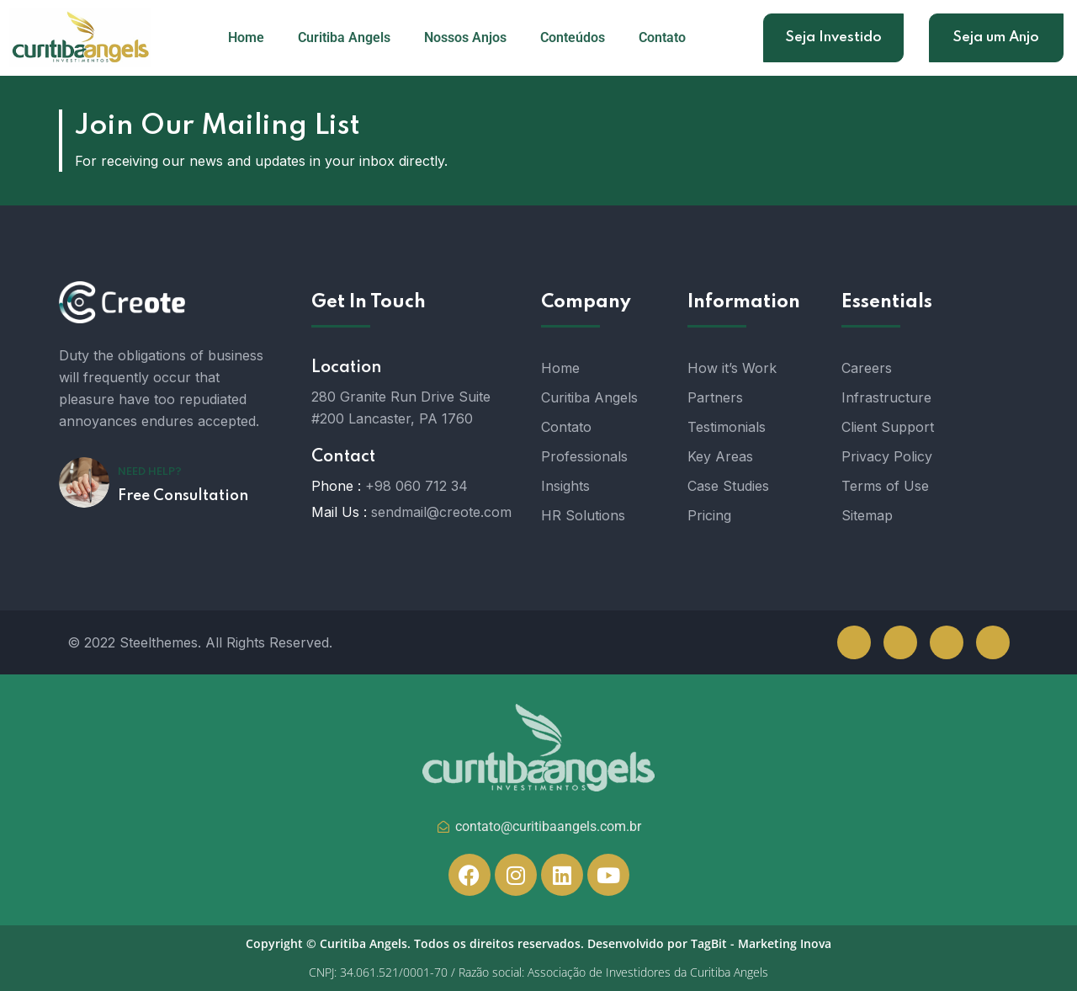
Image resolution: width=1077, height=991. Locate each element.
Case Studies (728, 485)
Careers (866, 368)
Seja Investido (833, 37)
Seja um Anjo (995, 37)
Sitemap (867, 515)
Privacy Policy (886, 456)
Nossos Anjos (465, 37)
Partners (715, 397)
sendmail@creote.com (441, 511)
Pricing (709, 515)
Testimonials (726, 426)
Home (246, 37)
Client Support (887, 426)
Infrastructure (886, 397)
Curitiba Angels (344, 37)
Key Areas (720, 456)
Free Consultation (183, 495)
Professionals (584, 456)
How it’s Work (732, 368)
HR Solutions (583, 515)
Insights (565, 485)
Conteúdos (572, 37)
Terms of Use (885, 485)
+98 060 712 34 (416, 485)
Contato (662, 37)
